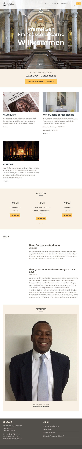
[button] (6, 34)
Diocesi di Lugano (49, 433)
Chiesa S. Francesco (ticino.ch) (53, 436)
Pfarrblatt (66, 4)
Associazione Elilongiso (51, 426)
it (74, 6)
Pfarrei (46, 4)
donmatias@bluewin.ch (41, 407)
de (79, 4)
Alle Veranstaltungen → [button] (41, 81)
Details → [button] (6, 127)
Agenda (55, 4)
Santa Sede (47, 429)
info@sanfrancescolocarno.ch (12, 439)
